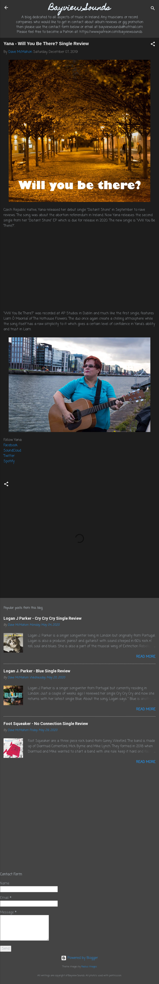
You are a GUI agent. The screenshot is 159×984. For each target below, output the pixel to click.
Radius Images (89, 966)
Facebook (10, 445)
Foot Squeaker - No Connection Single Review (46, 723)
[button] (152, 44)
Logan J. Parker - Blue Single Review (37, 671)
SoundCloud (12, 450)
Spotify (9, 461)
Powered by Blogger (79, 958)
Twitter (9, 456)
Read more (145, 656)
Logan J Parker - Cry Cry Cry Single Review (42, 618)
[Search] (152, 9)
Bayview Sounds (79, 8)
